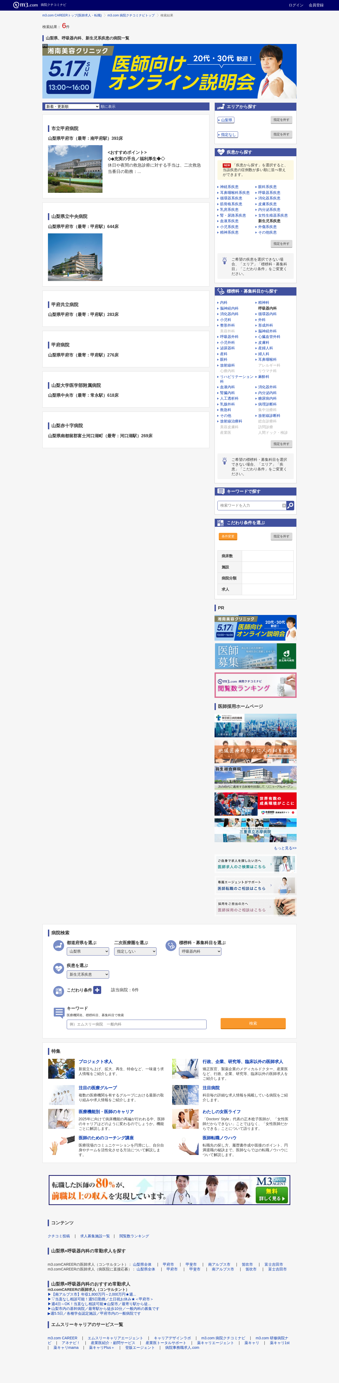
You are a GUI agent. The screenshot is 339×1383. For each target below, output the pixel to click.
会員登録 (316, 5)
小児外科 (227, 342)
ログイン (296, 5)
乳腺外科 (227, 404)
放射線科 (227, 365)
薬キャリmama (66, 1347)
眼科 (224, 359)
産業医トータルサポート (166, 1343)
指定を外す (281, 120)
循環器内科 (267, 314)
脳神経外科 (267, 331)
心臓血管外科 (269, 336)
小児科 (225, 320)
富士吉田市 (274, 1264)
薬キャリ (251, 1343)
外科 (262, 320)
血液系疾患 (229, 221)
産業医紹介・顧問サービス (113, 1343)
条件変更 (228, 536)
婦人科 (263, 354)
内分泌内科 (267, 393)
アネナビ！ (71, 1343)
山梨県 (226, 120)
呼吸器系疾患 (269, 192)
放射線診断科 (269, 415)
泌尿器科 (227, 348)
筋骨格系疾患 (231, 204)
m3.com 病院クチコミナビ (223, 1338)
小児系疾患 (229, 227)
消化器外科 (267, 387)
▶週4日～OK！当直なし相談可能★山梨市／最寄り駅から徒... (99, 1304)
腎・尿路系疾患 (233, 215)
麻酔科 (263, 376)
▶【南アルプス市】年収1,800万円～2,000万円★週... (92, 1294)
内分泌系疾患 (269, 209)
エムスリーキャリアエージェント (115, 1338)
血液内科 (227, 387)
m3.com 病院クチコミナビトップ (131, 15)
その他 (225, 415)
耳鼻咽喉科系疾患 (235, 192)
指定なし (228, 134)
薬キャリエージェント (215, 1343)
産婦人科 (265, 348)
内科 (224, 302)
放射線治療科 (231, 421)
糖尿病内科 (267, 398)
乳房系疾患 (229, 209)
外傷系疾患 (267, 227)
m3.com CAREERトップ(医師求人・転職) (72, 15)
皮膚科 (263, 342)
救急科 (225, 410)
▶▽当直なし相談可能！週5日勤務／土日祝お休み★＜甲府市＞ (101, 1299)
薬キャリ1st (280, 1343)
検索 (253, 1023)
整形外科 (227, 325)
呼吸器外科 (229, 336)
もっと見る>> (285, 848)
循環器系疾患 (231, 198)
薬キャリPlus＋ (102, 1347)
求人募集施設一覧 (95, 1236)
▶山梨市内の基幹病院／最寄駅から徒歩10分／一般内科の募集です (103, 1308)
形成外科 (265, 325)
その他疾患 (267, 232)
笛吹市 (247, 1264)
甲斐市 (191, 1264)
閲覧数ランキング (134, 1236)
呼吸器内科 (267, 308)
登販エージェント (140, 1347)
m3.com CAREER (62, 1338)
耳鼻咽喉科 (267, 359)
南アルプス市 (219, 1264)
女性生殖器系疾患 (273, 215)
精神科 (263, 302)
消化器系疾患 (269, 198)
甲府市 (168, 1264)
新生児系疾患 (269, 221)
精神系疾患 (229, 232)
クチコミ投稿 (59, 1236)
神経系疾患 (229, 187)
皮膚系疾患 (267, 204)
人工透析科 (229, 398)
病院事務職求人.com (182, 1347)
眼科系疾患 (267, 187)
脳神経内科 (229, 308)
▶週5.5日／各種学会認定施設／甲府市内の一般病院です (94, 1313)
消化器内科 (229, 314)
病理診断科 (267, 404)
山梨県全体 (142, 1264)
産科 (224, 354)
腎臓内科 (227, 393)
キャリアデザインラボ (172, 1338)
